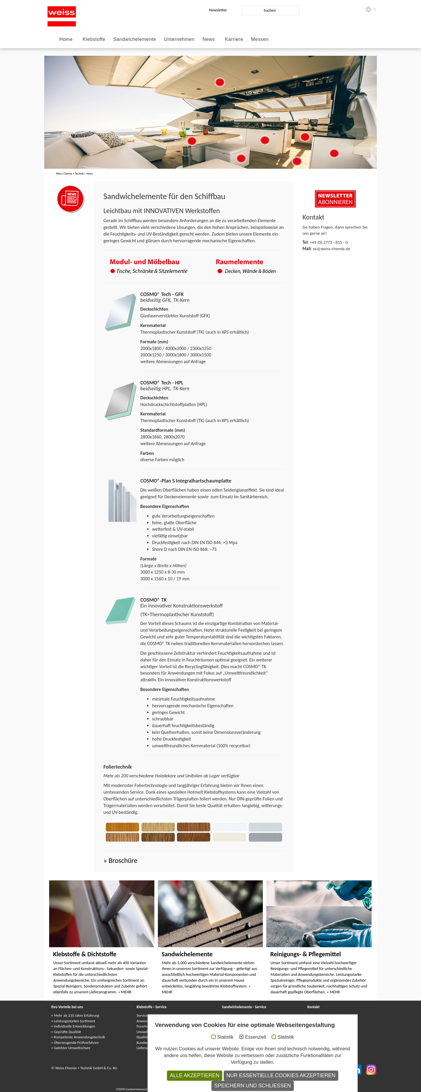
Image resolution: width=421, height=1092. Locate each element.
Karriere (234, 39)
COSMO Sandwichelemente (132, 1089)
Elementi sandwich (242, 1089)
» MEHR (124, 992)
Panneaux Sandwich (187, 1089)
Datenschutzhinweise (218, 1068)
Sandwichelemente (134, 39)
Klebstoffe (93, 39)
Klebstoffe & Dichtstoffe (84, 954)
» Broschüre (120, 860)
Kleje (236, 1084)
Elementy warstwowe (269, 1089)
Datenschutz (189, 1068)
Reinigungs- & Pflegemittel (305, 954)
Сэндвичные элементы (215, 1089)
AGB (240, 1068)
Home (66, 39)
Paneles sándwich (294, 1089)
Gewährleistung (234, 1026)
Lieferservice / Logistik (154, 1048)
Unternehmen (179, 39)
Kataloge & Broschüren (239, 1048)
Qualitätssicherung (151, 1037)
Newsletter (218, 10)
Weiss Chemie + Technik (70, 173)
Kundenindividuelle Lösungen (159, 1042)
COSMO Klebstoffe (178, 1084)
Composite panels (162, 1089)
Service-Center (148, 1015)
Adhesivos (247, 1084)
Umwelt (143, 1032)
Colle (227, 1084)
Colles (209, 1084)
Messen (260, 39)
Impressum (167, 1068)
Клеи (219, 1084)
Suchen (270, 10)
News (208, 39)
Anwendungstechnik (152, 1021)
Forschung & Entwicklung (156, 1026)
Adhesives (198, 1084)
